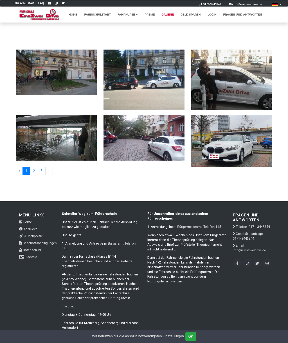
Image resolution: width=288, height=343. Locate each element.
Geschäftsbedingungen (38, 243)
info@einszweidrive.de (245, 4)
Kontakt (28, 257)
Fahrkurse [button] (127, 14)
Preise (150, 14)
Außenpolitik (31, 236)
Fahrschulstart (23, 3)
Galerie (168, 14)
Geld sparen (190, 14)
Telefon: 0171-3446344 (251, 227)
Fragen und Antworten (242, 14)
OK (190, 336)
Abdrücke (28, 229)
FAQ (41, 3)
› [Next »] (49, 171)
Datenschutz (30, 250)
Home (73, 14)
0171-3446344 (210, 4)
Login (211, 14)
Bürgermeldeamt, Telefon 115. (199, 227)
